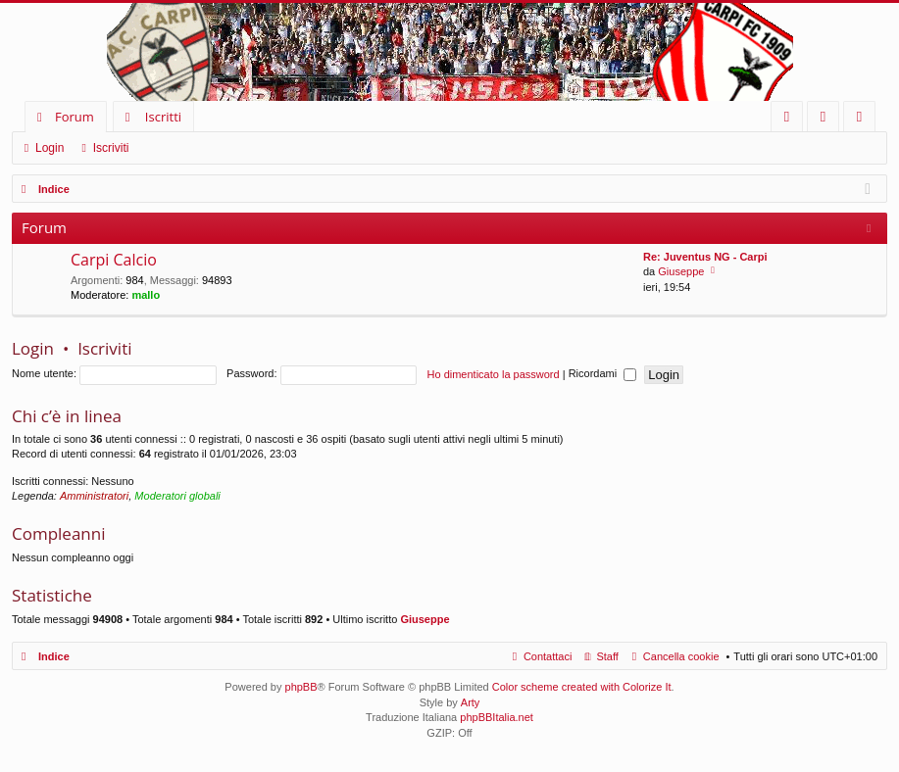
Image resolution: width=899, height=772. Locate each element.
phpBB (301, 687)
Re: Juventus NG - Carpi (705, 257)
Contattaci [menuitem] (548, 656)
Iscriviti (111, 148)
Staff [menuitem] (607, 656)
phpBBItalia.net (496, 717)
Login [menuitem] (827, 120)
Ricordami (603, 373)
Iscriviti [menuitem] (863, 120)
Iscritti (163, 116)
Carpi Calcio (114, 260)
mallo (145, 295)
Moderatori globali (177, 496)
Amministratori (94, 496)
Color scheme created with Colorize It (582, 687)
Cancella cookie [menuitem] (681, 656)
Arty (470, 702)
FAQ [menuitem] (793, 120)
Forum (74, 116)
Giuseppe (681, 271)
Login (49, 148)
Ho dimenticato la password (493, 373)
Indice (54, 656)
